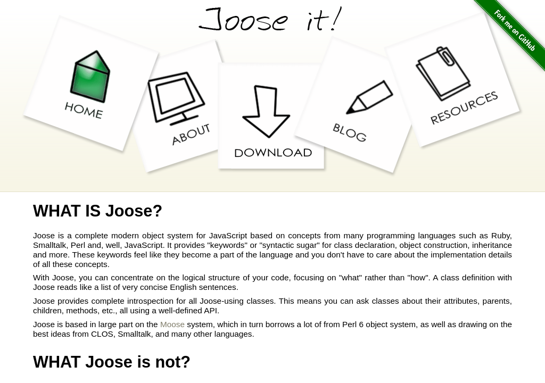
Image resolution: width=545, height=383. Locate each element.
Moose (172, 324)
